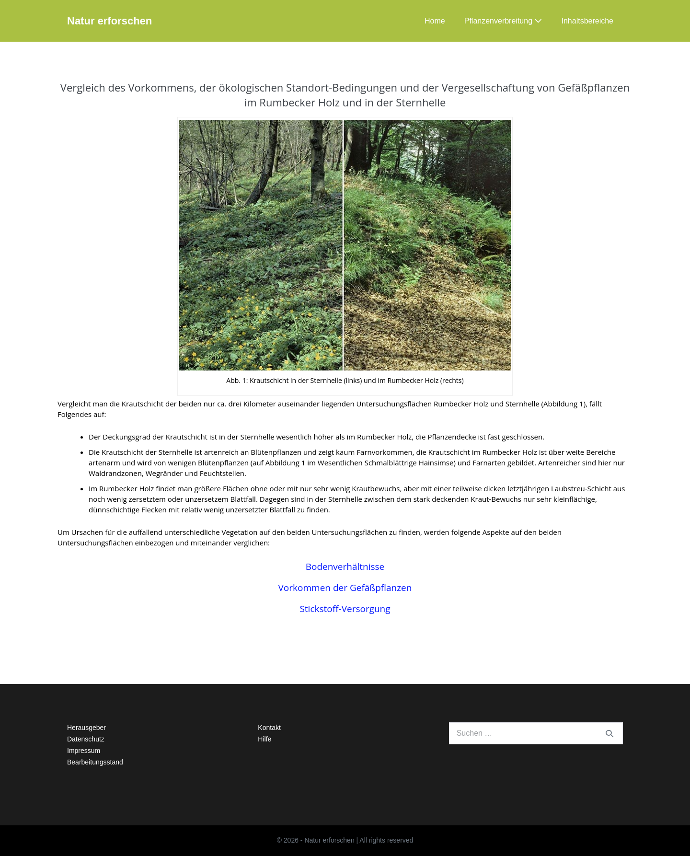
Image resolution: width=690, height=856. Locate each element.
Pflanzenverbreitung (503, 21)
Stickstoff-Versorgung (344, 608)
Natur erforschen (109, 21)
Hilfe (264, 739)
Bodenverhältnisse (345, 566)
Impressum (83, 750)
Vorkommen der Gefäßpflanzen (345, 587)
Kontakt (269, 727)
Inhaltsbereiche (587, 21)
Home (435, 21)
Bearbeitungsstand (95, 762)
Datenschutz (85, 739)
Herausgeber (86, 727)
